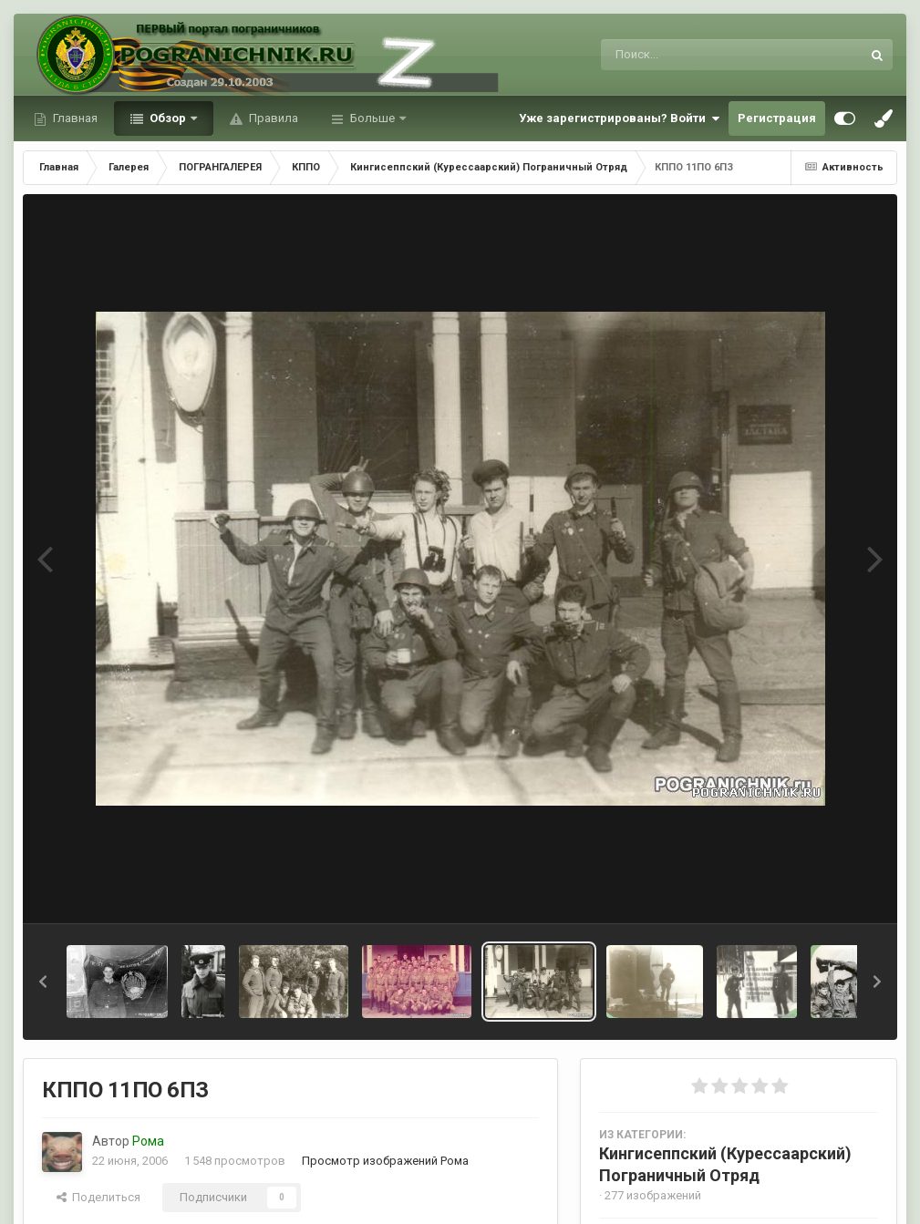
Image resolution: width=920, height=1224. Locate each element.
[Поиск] (697, 54)
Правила (272, 118)
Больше (372, 118)
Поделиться (98, 1197)
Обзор (168, 118)
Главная (74, 118)
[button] (43, 982)
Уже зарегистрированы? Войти (619, 118)
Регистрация (777, 118)
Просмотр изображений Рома (385, 1160)
